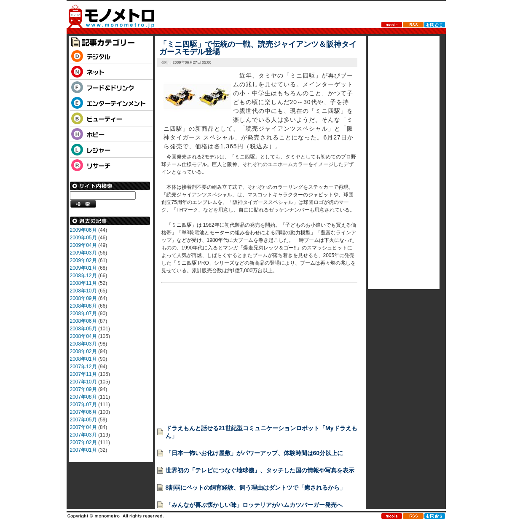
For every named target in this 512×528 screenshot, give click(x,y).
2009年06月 (83, 230)
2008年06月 (83, 321)
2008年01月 (83, 359)
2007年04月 (83, 427)
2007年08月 (83, 397)
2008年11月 (83, 283)
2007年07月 (83, 404)
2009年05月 (83, 238)
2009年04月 (83, 245)
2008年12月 (83, 276)
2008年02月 (83, 351)
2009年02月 (83, 260)
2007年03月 (83, 435)
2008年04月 (83, 336)
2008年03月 (83, 344)
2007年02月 (83, 442)
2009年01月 (83, 268)
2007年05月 (83, 420)
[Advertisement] (224, 358)
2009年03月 (83, 253)
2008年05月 (83, 329)
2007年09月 (83, 389)
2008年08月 (83, 306)
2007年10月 (83, 382)
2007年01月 (83, 450)
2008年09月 (83, 298)
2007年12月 (83, 367)
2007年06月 (83, 412)
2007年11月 (83, 374)
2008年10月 (83, 291)
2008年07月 (83, 313)
